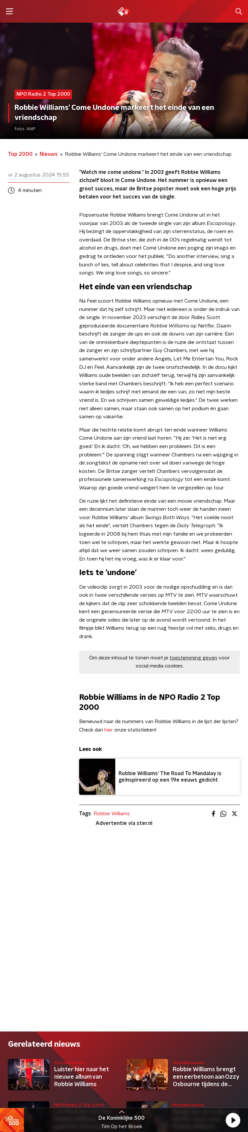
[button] (232, 1120)
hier (108, 729)
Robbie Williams (112, 813)
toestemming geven (193, 657)
